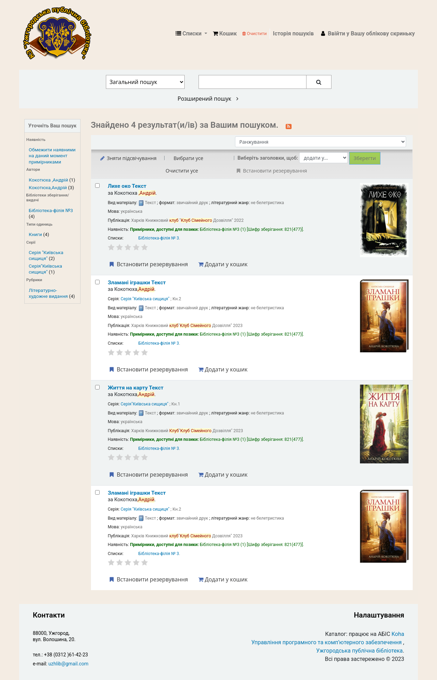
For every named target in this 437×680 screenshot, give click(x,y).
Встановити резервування (148, 264)
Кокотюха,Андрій (48, 187)
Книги (35, 234)
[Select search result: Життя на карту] (97, 387)
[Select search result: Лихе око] (97, 185)
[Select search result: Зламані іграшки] (97, 282)
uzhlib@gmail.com (68, 663)
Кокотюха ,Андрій (48, 180)
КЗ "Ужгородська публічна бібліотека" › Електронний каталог (60, 33)
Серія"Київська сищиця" (45, 269)
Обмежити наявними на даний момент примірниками (52, 155)
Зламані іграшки (137, 282)
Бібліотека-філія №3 (51, 210)
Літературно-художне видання (48, 293)
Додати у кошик (222, 264)
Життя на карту (135, 388)
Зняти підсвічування (128, 158)
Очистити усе (182, 170)
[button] (224, 34)
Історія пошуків (293, 33)
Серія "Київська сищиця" (46, 255)
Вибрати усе (188, 158)
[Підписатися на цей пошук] (288, 125)
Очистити (254, 33)
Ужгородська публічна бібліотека (359, 650)
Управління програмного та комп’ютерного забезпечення (326, 642)
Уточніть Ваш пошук (52, 126)
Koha (398, 634)
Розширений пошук (208, 98)
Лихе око (127, 186)
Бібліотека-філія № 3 (158, 238)
